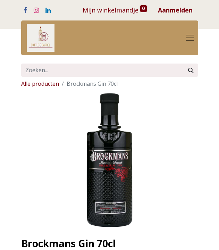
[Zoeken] (191, 70)
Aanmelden (175, 10)
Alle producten (40, 84)
